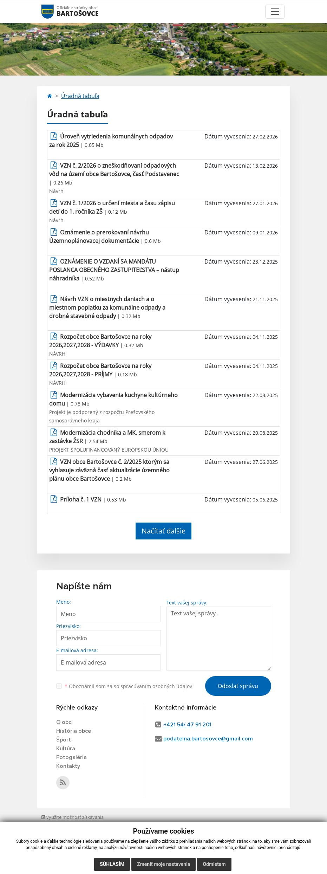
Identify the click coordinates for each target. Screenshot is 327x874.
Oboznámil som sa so (128, 686)
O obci (64, 722)
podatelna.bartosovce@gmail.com (208, 739)
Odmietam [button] (214, 864)
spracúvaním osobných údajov (156, 686)
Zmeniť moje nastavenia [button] (163, 864)
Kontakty (68, 766)
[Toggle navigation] (275, 12)
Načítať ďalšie (163, 531)
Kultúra (65, 748)
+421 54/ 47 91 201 (187, 724)
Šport (63, 740)
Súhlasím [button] (112, 864)
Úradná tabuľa (80, 96)
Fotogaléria (71, 757)
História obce (73, 731)
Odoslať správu (238, 686)
